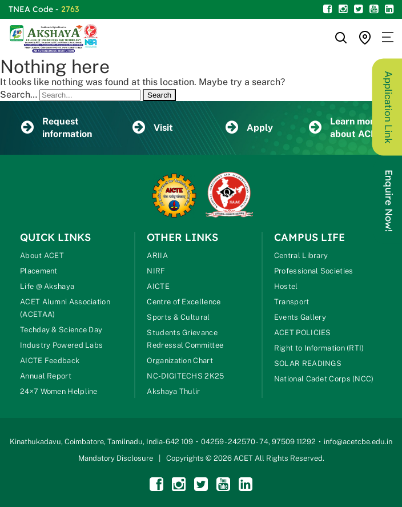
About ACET (42, 255)
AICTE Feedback (49, 360)
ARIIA (157, 255)
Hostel (286, 286)
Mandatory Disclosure (115, 458)
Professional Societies (313, 271)
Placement (39, 271)
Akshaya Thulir (173, 391)
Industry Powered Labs (61, 345)
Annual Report (45, 376)
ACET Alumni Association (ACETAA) (65, 308)
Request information (56, 127)
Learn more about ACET (345, 127)
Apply (249, 128)
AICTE (158, 286)
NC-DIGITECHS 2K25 (185, 376)
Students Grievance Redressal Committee (185, 338)
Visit (152, 128)
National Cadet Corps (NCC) (324, 379)
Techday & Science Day (61, 329)
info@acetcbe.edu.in (358, 441)
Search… (18, 94)
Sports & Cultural (178, 317)
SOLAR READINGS (307, 363)
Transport (291, 301)
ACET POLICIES (302, 332)
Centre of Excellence (183, 301)
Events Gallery (300, 317)
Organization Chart (179, 360)
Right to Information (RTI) (319, 348)
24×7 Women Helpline (59, 391)
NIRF (156, 271)
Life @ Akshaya (47, 286)
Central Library (301, 255)
